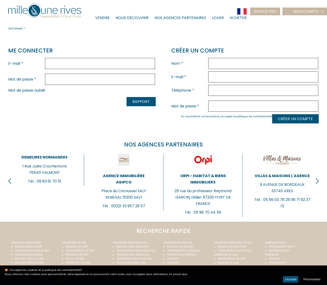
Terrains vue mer (76, 254)
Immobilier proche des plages (233, 242)
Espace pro (265, 11)
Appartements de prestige (183, 250)
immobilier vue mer (74, 242)
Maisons (274, 259)
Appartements (278, 263)
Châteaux (173, 263)
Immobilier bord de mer (26, 242)
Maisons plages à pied (232, 246)
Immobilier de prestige (178, 242)
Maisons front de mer (29, 263)
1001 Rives (15, 28)
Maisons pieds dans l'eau (132, 246)
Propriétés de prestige (181, 254)
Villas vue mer (74, 259)
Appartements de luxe (231, 259)
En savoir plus (178, 274)
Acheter (238, 17)
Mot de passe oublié (26, 90)
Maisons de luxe (228, 263)
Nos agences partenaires (180, 17)
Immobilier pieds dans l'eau (130, 242)
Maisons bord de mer (28, 246)
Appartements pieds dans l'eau (136, 250)
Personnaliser (312, 279)
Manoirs (172, 259)
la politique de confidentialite (252, 116)
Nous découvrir (132, 17)
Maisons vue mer (76, 246)
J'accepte (290, 279)
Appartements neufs (282, 246)
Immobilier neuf (275, 242)
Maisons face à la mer (29, 259)
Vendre (102, 17)
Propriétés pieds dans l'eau (134, 259)
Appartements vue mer (79, 250)
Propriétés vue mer (77, 263)
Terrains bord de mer (29, 254)
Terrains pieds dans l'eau (132, 254)
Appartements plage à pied (235, 250)
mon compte (306, 11)
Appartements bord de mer (32, 250)
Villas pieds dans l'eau (131, 263)
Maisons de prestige (180, 246)
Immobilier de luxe (225, 254)
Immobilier (271, 254)
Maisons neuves (279, 250)
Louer (218, 17)
